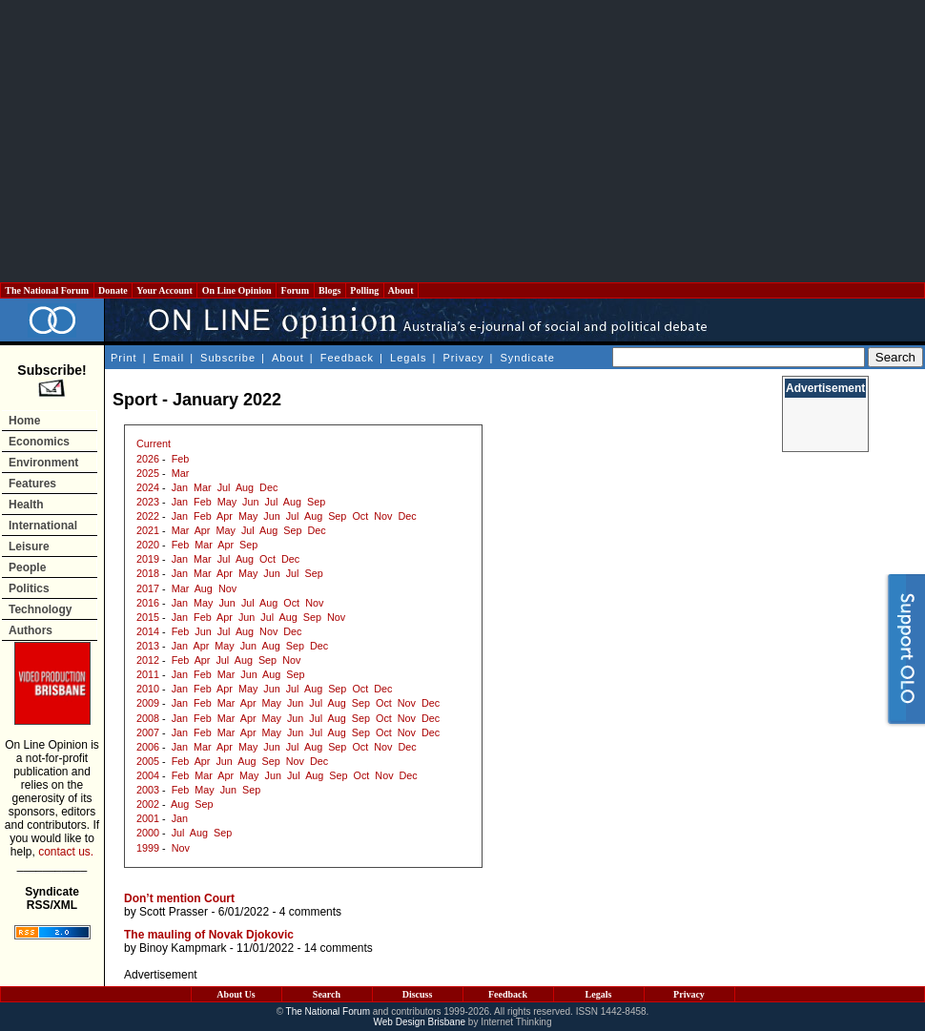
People (27, 567)
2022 (147, 516)
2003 (147, 789)
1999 (147, 848)
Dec (268, 487)
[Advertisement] (463, 141)
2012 (147, 660)
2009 (147, 703)
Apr (224, 516)
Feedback (347, 357)
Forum (294, 290)
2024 (147, 487)
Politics (29, 588)
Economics (39, 441)
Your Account (164, 290)
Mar (181, 473)
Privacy (462, 357)
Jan (180, 487)
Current (153, 443)
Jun (250, 501)
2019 (147, 559)
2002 (147, 804)
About (401, 290)
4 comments (310, 911)
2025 (147, 473)
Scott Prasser (173, 911)
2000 (147, 832)
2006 (147, 747)
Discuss (417, 994)
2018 (147, 573)
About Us (235, 994)
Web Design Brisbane (420, 1022)
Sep (316, 501)
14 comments (338, 948)
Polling (364, 290)
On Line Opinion (236, 290)
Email (169, 357)
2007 (147, 732)
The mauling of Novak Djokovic (209, 934)
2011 (147, 674)
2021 (147, 530)
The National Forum (47, 290)
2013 (147, 645)
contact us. (65, 851)
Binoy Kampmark (182, 948)
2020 (147, 544)
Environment (43, 462)
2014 (147, 631)
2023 (147, 501)
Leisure (29, 546)
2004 (147, 775)
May (226, 501)
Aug (245, 487)
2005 (147, 761)
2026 (147, 458)
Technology (40, 609)
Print (124, 357)
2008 (147, 718)
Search (326, 994)
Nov (383, 516)
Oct (360, 516)
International (43, 525)
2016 (147, 602)
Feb (181, 458)
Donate (113, 290)
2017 (147, 588)
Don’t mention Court (179, 898)
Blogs (330, 290)
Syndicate (528, 357)
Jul (224, 487)
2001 (147, 818)
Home (24, 420)
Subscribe (228, 357)
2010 (147, 688)
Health (26, 504)
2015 (147, 617)
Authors (30, 630)
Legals (408, 357)
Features (32, 483)
